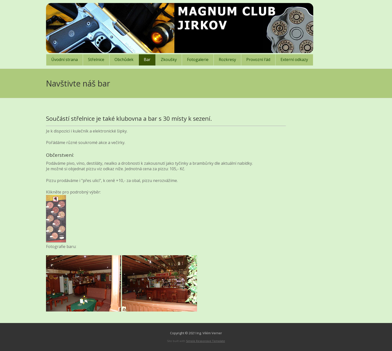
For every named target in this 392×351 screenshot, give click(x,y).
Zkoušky (169, 59)
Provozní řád (258, 59)
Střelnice (96, 59)
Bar (147, 59)
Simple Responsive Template (205, 341)
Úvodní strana (64, 59)
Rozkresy (227, 59)
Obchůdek (124, 59)
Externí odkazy (294, 59)
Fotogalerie (197, 59)
